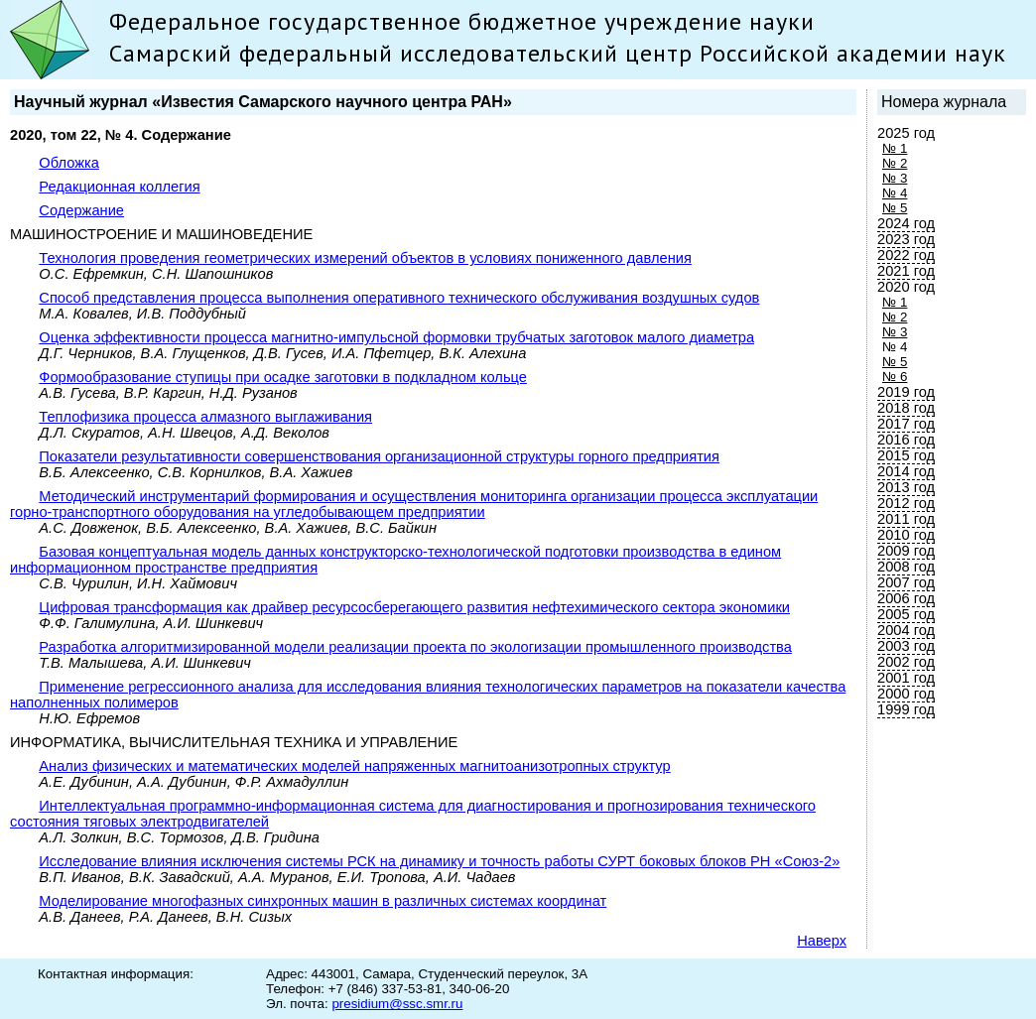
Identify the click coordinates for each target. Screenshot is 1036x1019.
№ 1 (894, 148)
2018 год (906, 408)
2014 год (906, 471)
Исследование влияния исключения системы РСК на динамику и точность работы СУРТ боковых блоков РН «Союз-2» (439, 861)
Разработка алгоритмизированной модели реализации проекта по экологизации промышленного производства (415, 647)
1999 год (906, 709)
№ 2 (894, 163)
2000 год (906, 693)
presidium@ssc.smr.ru (396, 1003)
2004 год (906, 630)
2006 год (906, 598)
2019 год (906, 392)
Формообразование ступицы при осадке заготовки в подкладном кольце (283, 377)
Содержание (81, 210)
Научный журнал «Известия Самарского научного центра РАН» (263, 101)
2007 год (906, 582)
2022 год (906, 255)
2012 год (906, 503)
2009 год (906, 551)
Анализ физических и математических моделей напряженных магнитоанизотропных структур (354, 766)
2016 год (906, 439)
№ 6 (894, 376)
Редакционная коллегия (119, 186)
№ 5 (894, 207)
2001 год (906, 678)
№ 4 (894, 193)
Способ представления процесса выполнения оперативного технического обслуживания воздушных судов (399, 298)
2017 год (906, 424)
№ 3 (894, 178)
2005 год (906, 614)
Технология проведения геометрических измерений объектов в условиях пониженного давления (365, 258)
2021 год (906, 271)
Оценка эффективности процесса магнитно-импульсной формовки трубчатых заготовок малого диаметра (396, 337)
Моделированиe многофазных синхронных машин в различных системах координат (322, 901)
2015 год (906, 455)
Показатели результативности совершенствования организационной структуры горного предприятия (379, 456)
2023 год (906, 239)
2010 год (906, 535)
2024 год (906, 223)
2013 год (906, 487)
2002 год (906, 662)
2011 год (906, 519)
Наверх (821, 941)
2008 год (906, 566)
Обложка (69, 163)
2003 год (906, 646)
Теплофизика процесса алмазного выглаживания (205, 417)
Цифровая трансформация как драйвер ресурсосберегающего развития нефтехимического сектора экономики (414, 607)
